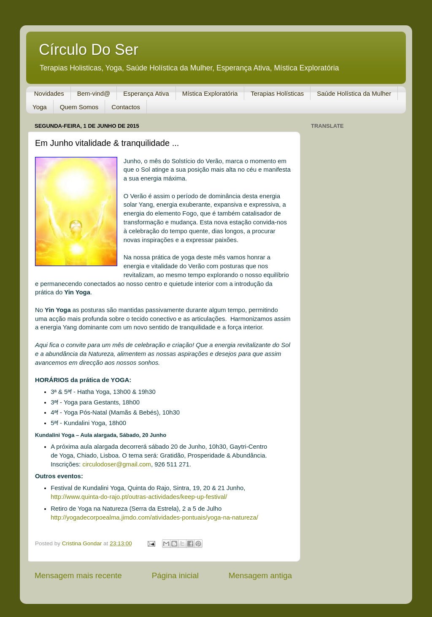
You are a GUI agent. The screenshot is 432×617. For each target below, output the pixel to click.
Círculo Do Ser (88, 49)
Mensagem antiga (260, 575)
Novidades (49, 93)
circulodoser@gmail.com (116, 464)
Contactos (125, 106)
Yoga (39, 106)
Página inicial (175, 575)
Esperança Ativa (146, 93)
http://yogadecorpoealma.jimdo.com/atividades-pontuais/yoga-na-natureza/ (154, 517)
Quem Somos (79, 106)
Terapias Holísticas (277, 93)
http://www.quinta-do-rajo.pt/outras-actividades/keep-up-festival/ (139, 496)
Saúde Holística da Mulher (354, 93)
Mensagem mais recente (78, 575)
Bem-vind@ (94, 93)
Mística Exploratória (210, 93)
